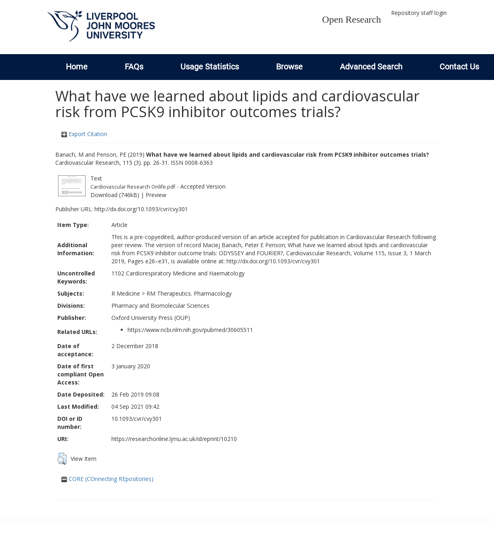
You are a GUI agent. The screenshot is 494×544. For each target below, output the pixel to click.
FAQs (134, 66)
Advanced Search (371, 66)
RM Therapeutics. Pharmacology (189, 293)
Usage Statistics (209, 66)
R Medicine (125, 293)
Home (77, 66)
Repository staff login (419, 13)
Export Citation (84, 134)
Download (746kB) (114, 195)
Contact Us (459, 66)
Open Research (351, 19)
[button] (62, 459)
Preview (156, 195)
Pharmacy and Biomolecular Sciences (160, 305)
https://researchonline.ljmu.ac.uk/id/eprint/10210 (174, 439)
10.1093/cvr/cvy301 (136, 418)
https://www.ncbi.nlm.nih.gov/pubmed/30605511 (190, 330)
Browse (289, 66)
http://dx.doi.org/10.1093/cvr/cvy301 (141, 209)
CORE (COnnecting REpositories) (107, 479)
